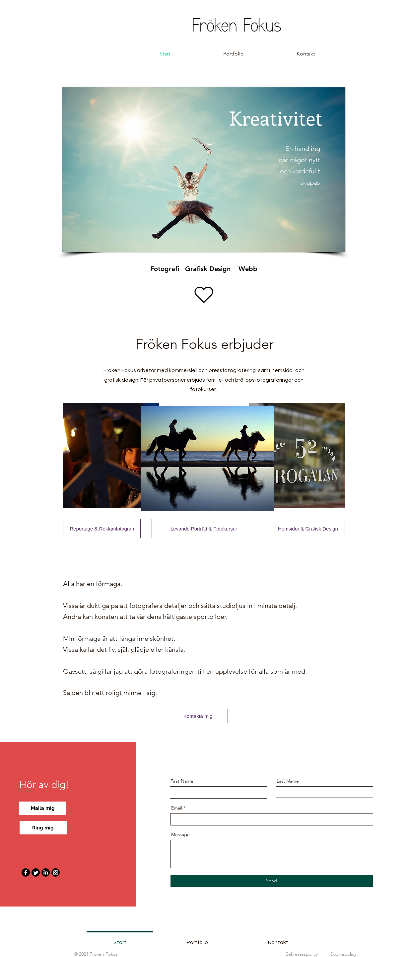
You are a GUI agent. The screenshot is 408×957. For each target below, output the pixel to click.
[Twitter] (36, 872)
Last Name (288, 781)
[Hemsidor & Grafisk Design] (308, 528)
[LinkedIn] (45, 872)
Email (176, 808)
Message (180, 834)
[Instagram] (55, 872)
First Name (181, 781)
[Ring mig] (43, 827)
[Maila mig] (42, 808)
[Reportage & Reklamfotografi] (102, 528)
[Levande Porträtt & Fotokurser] (204, 528)
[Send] (271, 881)
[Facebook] (26, 872)
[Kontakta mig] (198, 716)
